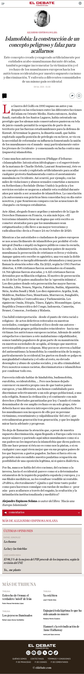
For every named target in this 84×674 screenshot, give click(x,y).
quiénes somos (19, 659)
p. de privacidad (23, 662)
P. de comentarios (59, 662)
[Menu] (3, 4)
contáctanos (37, 659)
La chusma (10, 541)
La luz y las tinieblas (15, 548)
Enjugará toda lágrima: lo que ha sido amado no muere (62, 612)
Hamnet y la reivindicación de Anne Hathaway (61, 628)
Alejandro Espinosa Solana (42, 32)
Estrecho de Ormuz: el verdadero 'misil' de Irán (17, 597)
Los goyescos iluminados (17, 615)
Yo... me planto (12, 570)
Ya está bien (50, 595)
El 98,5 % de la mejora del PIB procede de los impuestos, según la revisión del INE (41, 561)
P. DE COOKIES (41, 662)
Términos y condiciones (59, 659)
